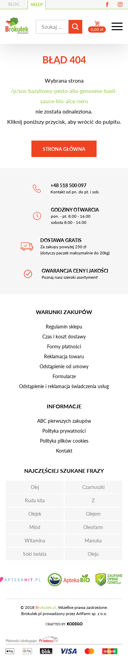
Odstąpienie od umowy (64, 366)
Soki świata (34, 554)
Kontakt (64, 451)
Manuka (93, 540)
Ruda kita (35, 500)
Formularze (64, 376)
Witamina (35, 540)
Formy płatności (64, 346)
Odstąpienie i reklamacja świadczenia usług (64, 386)
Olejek (34, 514)
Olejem (93, 514)
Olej (35, 487)
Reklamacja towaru (64, 356)
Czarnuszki (93, 487)
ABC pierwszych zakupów (64, 421)
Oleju (93, 554)
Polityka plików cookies (64, 441)
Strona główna (64, 149)
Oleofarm (93, 527)
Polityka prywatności (64, 431)
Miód (34, 527)
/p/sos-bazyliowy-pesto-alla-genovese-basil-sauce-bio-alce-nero (64, 95)
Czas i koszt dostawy (64, 336)
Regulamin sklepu (64, 326)
